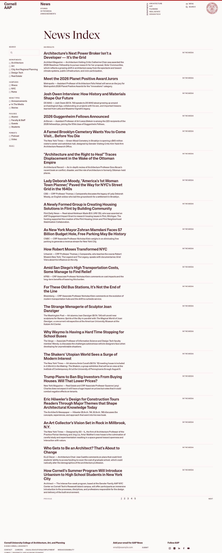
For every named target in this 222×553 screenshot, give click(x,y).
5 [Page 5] (135, 499)
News (45, 4)
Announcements (48, 14)
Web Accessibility (66, 550)
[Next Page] (207, 499)
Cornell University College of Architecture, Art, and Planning (34, 543)
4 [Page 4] (131, 499)
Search (12, 47)
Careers (19, 550)
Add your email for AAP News (128, 543)
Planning (153, 9)
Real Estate (154, 12)
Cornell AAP (10, 6)
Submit (145, 547)
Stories (43, 8)
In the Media (46, 11)
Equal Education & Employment (40, 550)
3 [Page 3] (128, 499)
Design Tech (154, 14)
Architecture (155, 4)
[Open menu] (190, 4)
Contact (8, 550)
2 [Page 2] (124, 499)
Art (151, 6)
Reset (11, 146)
